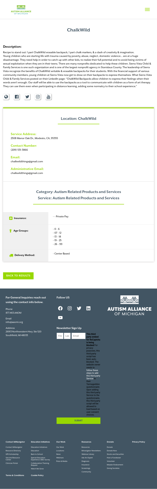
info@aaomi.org (14, 322)
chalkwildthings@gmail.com (27, 161)
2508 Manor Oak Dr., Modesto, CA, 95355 (34, 138)
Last (66, 341)
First (59, 341)
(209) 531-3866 (19, 150)
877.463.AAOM (13, 313)
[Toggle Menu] (147, 9)
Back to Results (18, 275)
